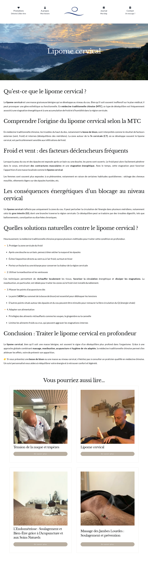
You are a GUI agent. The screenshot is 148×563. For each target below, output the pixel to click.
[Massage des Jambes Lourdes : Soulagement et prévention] (108, 473)
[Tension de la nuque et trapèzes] (40, 391)
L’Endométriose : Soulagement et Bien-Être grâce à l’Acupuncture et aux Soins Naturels (38, 533)
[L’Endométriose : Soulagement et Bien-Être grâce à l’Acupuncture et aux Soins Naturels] (40, 473)
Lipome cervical (92, 447)
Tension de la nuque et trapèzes (36, 447)
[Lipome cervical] (108, 391)
